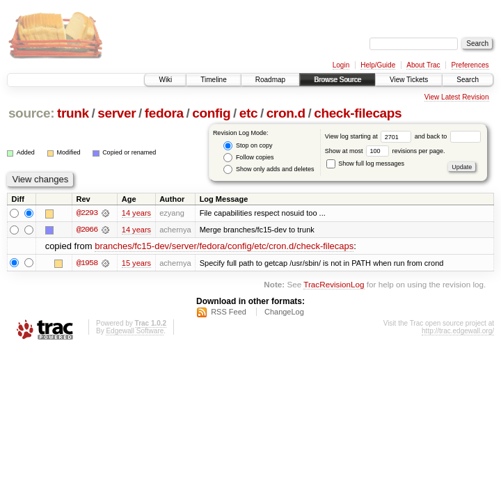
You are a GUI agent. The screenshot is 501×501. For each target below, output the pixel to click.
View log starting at (370, 136)
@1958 (87, 263)
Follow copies (248, 157)
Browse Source (337, 80)
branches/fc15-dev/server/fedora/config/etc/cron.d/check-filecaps (224, 246)
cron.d (286, 113)
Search (467, 80)
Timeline (213, 80)
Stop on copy (247, 145)
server (116, 113)
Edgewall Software (135, 331)
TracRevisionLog (333, 284)
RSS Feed (228, 312)
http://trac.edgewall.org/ (458, 331)
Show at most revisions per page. (385, 151)
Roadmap (270, 80)
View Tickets (409, 80)
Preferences (470, 65)
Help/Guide (377, 65)
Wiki (165, 80)
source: (31, 113)
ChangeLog (284, 312)
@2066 (87, 229)
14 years (136, 213)
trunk (73, 113)
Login (341, 65)
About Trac (423, 65)
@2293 (87, 212)
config (211, 113)
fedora (164, 113)
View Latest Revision (456, 97)
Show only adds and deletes (268, 169)
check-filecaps (357, 113)
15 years (136, 263)
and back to (448, 136)
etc (248, 113)
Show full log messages (365, 163)
